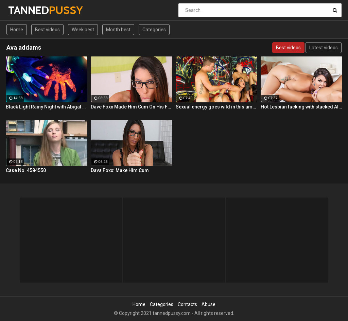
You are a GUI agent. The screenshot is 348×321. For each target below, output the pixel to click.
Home (16, 29)
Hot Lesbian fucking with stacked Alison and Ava (301, 106)
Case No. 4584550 (26, 170)
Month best (118, 29)
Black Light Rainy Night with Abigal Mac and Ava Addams (46, 106)
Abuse (208, 304)
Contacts (187, 304)
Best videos (47, 29)
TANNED (26, 10)
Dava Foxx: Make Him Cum (120, 170)
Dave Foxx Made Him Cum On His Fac (131, 106)
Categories (154, 29)
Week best (83, 29)
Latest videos (323, 47)
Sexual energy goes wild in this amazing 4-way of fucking (216, 106)
